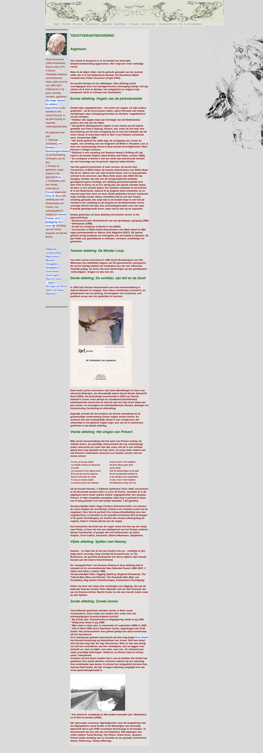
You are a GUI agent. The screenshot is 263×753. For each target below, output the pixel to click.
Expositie (107, 24)
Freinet (50, 192)
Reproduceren (92, 24)
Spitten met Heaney (55, 290)
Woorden (78, 24)
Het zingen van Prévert (56, 286)
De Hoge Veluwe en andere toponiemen (55, 104)
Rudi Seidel (141, 637)
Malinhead (51, 294)
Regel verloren (52, 257)
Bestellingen (120, 24)
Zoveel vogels (52, 275)
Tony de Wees (54, 195)
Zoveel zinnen (52, 271)
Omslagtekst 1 (52, 264)
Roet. (59, 177)
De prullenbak (148, 24)
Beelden (66, 24)
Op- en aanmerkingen (190, 24)
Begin (57, 24)
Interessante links (167, 24)
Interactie (134, 24)
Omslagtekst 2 (52, 268)
